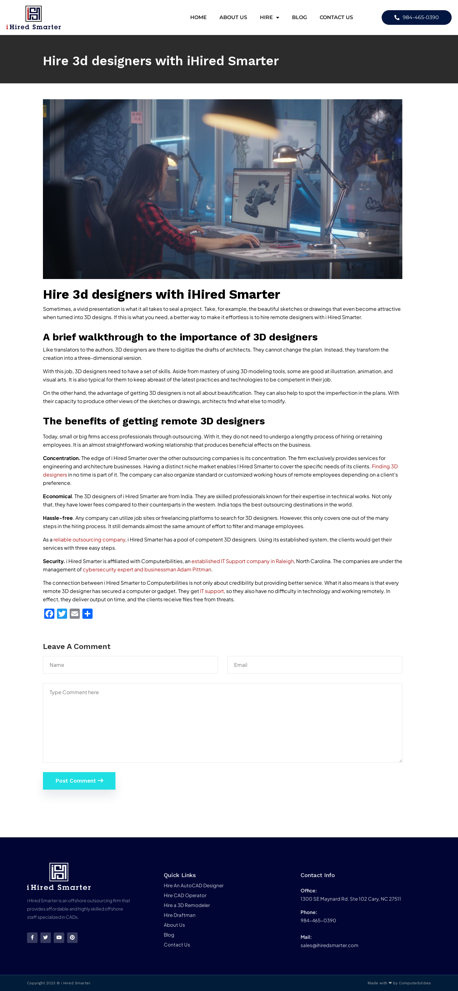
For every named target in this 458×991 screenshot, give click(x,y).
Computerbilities (415, 983)
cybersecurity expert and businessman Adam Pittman (147, 569)
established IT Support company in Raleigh (242, 561)
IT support (212, 591)
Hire (269, 17)
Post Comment (79, 781)
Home (198, 17)
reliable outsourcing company (89, 539)
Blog (299, 17)
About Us (233, 17)
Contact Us (336, 17)
